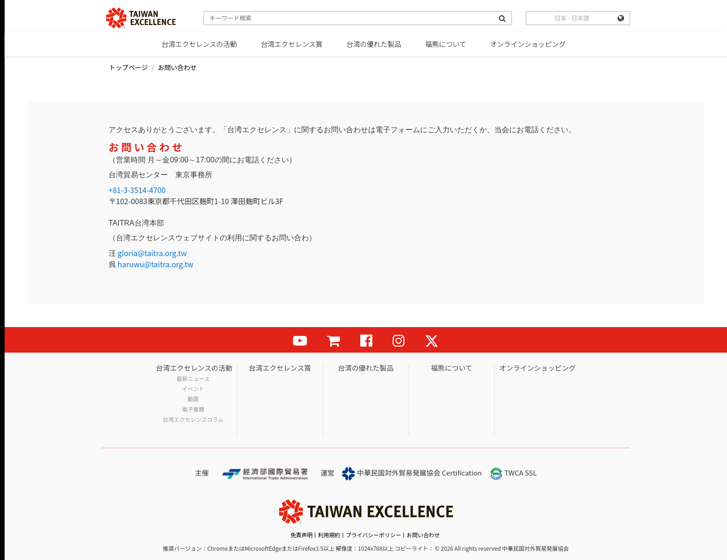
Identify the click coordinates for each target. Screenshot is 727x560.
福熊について (445, 44)
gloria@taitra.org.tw (152, 252)
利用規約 (329, 535)
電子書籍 (193, 409)
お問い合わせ (423, 535)
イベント (193, 389)
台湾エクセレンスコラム (193, 419)
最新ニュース (193, 378)
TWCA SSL (513, 474)
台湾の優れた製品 (373, 44)
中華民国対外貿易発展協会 (391, 474)
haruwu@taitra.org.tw (155, 264)
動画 (193, 399)
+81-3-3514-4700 (137, 189)
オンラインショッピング (528, 44)
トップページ (128, 67)
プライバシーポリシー (373, 535)
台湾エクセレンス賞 (291, 44)
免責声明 (301, 535)
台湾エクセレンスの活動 (199, 44)
